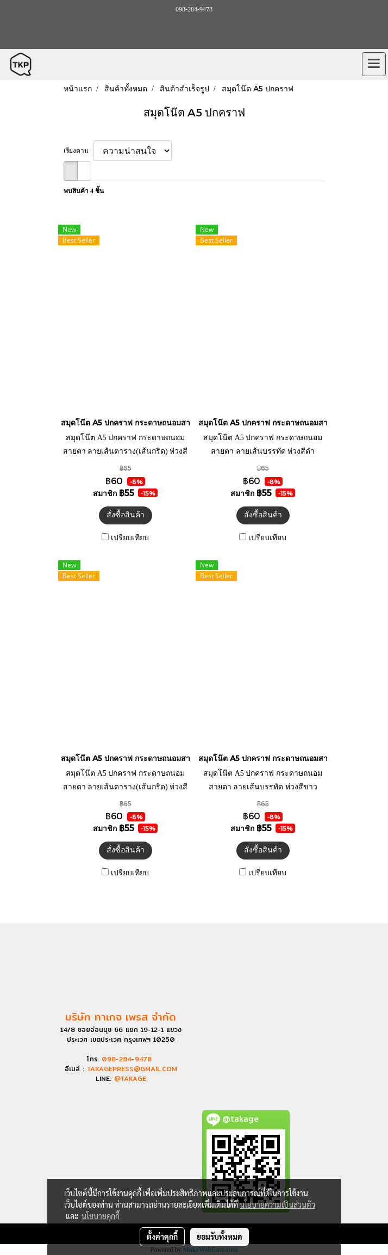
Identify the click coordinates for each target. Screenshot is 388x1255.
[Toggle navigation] (374, 64)
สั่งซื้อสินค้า (126, 515)
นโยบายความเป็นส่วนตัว (277, 1204)
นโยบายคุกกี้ (101, 1216)
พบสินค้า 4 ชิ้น (84, 191)
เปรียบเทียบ (130, 538)
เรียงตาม (78, 150)
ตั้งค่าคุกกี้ (162, 1236)
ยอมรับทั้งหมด (219, 1236)
